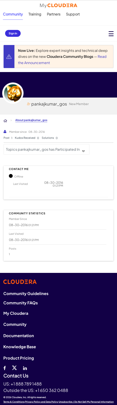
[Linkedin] (25, 367)
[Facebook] (4, 367)
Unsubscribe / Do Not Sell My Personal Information (86, 401)
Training (34, 14)
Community (13, 14)
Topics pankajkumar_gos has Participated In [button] (43, 149)
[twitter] (14, 367)
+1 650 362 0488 (51, 390)
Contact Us (15, 375)
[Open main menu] (111, 33)
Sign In (13, 33)
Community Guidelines (25, 293)
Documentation (18, 335)
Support (73, 14)
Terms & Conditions (14, 401)
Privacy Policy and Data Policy (41, 401)
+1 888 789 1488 (26, 383)
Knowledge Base (19, 346)
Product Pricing (18, 357)
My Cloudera (15, 313)
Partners (53, 14)
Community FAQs (20, 302)
